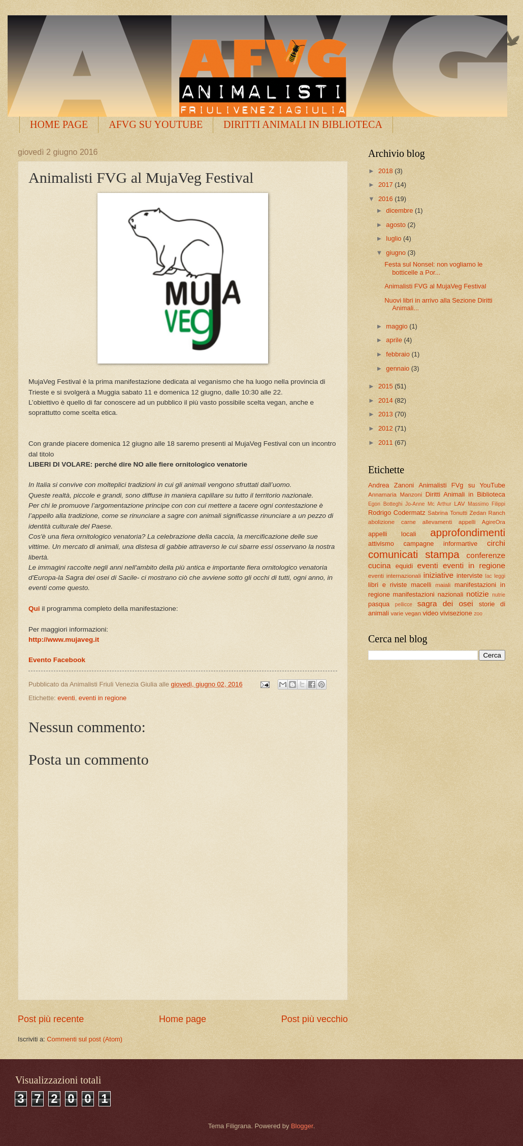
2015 (386, 386)
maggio (397, 326)
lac (488, 576)
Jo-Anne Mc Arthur (428, 504)
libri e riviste (387, 584)
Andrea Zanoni (391, 485)
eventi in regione (102, 698)
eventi (66, 698)
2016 (386, 199)
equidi (404, 566)
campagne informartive (440, 543)
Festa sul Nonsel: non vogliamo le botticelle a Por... (433, 268)
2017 (386, 184)
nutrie (498, 595)
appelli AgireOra (482, 522)
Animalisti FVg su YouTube (461, 485)
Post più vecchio (314, 1019)
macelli (421, 584)
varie (396, 613)
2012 (386, 428)
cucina (379, 565)
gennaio (398, 368)
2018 (386, 171)
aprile (395, 340)
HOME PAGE (59, 124)
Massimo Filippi (486, 504)
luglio (394, 238)
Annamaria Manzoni (395, 495)
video (430, 613)
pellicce (403, 604)
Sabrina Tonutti (447, 513)
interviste (469, 575)
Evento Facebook (57, 660)
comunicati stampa (414, 554)
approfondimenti (467, 532)
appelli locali (392, 534)
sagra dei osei (445, 603)
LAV (459, 504)
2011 (386, 442)
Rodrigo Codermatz (397, 512)
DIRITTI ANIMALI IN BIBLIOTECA (302, 124)
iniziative (438, 575)
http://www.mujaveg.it (63, 639)
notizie (477, 594)
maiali (442, 585)
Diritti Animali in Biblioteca (465, 494)
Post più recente (51, 1019)
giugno (396, 252)
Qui (34, 608)
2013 (386, 414)
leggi (499, 576)
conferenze (486, 555)
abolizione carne (392, 522)
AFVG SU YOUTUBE (156, 124)
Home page (182, 1019)
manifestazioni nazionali (428, 594)
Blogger (302, 1126)
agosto (396, 224)
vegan (413, 613)
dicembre (400, 210)
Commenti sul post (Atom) (84, 1039)
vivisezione (456, 613)
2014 (386, 400)
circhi (496, 543)
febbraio (398, 354)
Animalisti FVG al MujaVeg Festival (435, 286)
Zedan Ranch (488, 513)
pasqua (378, 604)
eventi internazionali (394, 576)
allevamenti (437, 522)
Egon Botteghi (385, 504)
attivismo (381, 543)
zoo (478, 613)
